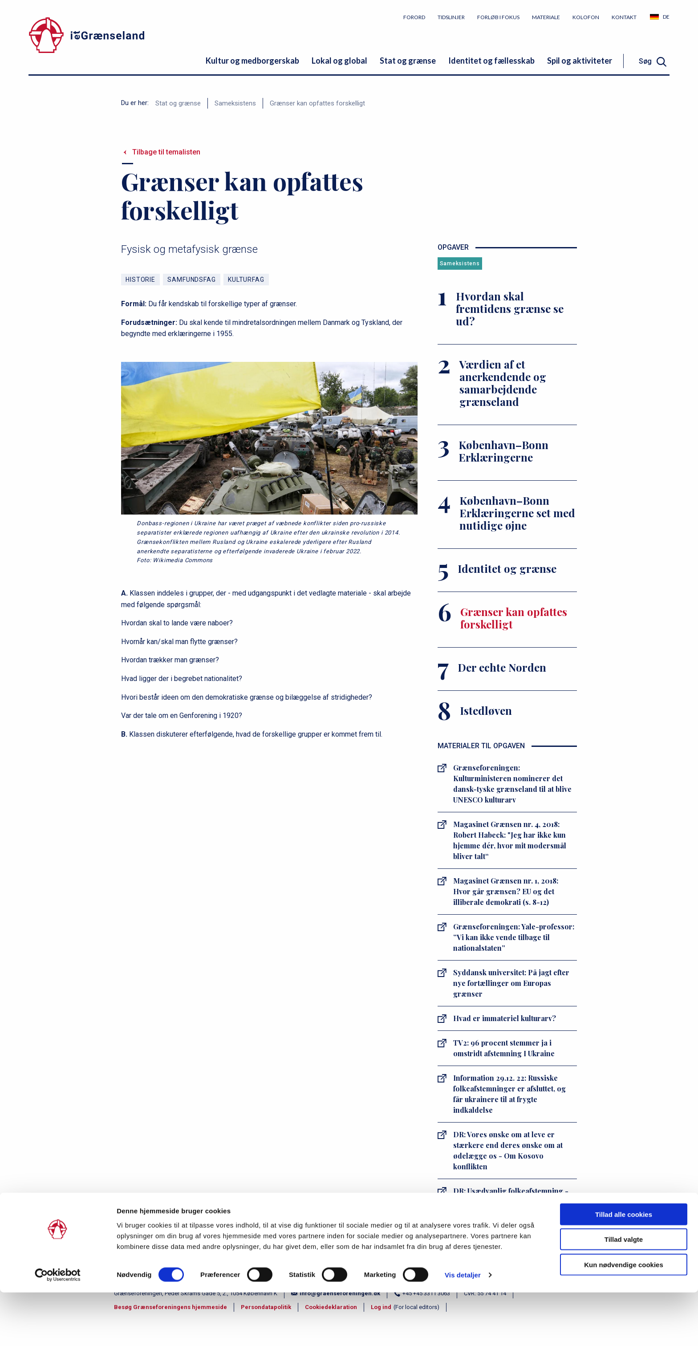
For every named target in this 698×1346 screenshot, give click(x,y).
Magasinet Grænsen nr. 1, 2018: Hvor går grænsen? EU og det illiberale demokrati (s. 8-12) (505, 891)
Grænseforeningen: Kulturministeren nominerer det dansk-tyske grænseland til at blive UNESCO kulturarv (512, 783)
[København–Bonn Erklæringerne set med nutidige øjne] (507, 514)
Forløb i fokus (498, 17)
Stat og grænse (408, 60)
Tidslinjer (451, 17)
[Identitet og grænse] (507, 570)
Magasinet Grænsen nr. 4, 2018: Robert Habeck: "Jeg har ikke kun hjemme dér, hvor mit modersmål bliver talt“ (509, 840)
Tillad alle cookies (623, 1267)
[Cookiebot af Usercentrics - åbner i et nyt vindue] (58, 1328)
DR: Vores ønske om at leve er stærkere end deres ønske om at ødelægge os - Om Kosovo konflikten (508, 1150)
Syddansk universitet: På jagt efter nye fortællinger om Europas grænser (511, 983)
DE (666, 16)
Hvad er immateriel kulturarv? (504, 1018)
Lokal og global (339, 60)
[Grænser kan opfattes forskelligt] (507, 619)
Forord (414, 17)
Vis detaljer (463, 1328)
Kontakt (624, 17)
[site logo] (128, 36)
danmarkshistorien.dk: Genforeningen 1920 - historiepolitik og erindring (500, 1236)
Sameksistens (235, 103)
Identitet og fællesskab (491, 60)
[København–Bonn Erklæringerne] (507, 453)
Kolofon (585, 17)
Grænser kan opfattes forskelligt (317, 103)
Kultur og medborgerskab (252, 60)
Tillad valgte (624, 1293)
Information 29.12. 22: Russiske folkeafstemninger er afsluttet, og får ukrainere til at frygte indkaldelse (509, 1094)
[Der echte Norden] (507, 669)
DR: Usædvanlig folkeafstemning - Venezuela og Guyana (510, 1196)
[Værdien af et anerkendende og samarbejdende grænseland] (507, 384)
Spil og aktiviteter (579, 60)
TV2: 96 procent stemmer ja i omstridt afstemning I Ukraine (504, 1048)
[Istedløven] (507, 712)
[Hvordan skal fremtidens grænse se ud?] (507, 310)
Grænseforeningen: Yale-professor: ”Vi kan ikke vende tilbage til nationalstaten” (513, 937)
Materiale (546, 17)
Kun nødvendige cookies (623, 1318)
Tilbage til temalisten (166, 152)
